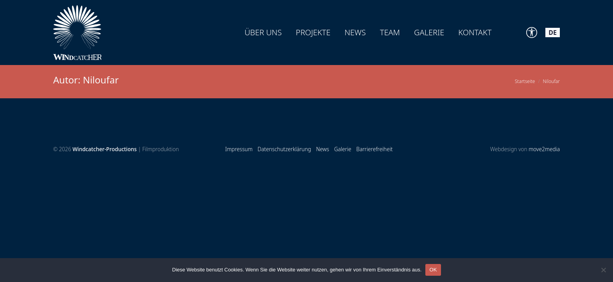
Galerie (429, 32)
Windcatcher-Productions (104, 149)
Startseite (525, 81)
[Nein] (603, 270)
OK (433, 270)
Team (390, 32)
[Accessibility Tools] (531, 32)
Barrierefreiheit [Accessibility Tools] (374, 149)
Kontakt (474, 32)
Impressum (239, 149)
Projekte (313, 32)
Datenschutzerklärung (284, 149)
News (355, 32)
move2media (544, 149)
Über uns (262, 32)
